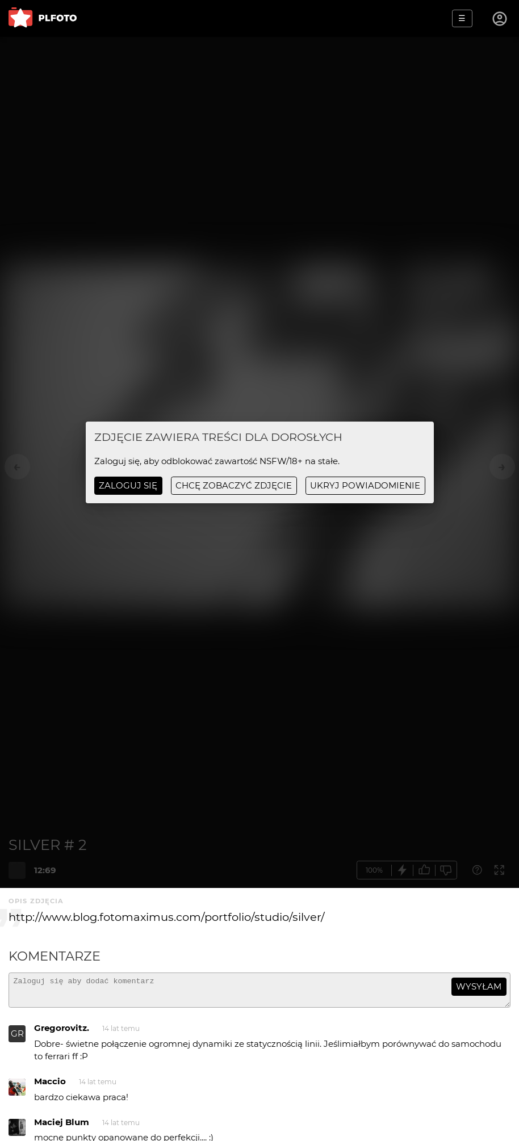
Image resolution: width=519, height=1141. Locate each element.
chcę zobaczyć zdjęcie (233, 485)
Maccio (50, 1086)
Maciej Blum (61, 1127)
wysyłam (478, 986)
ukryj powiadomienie (365, 485)
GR (17, 1038)
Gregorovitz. (61, 1033)
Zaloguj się (128, 485)
